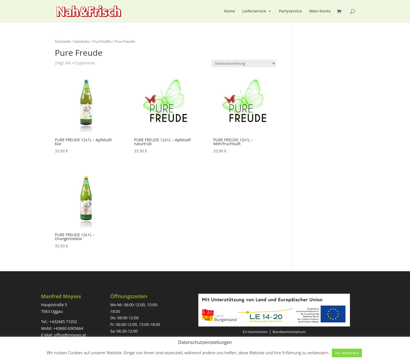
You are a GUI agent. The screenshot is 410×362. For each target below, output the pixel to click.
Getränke (82, 41)
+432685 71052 (63, 321)
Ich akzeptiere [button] (347, 352)
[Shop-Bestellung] (243, 63)
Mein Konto (320, 11)
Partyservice (290, 11)
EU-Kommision (255, 331)
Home (229, 11)
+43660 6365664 (68, 328)
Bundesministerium (289, 331)
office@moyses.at (70, 335)
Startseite (63, 41)
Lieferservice (254, 11)
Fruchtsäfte (101, 41)
